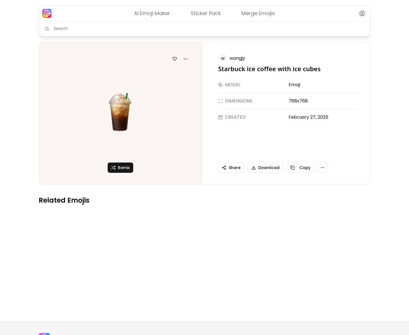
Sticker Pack (206, 13)
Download (265, 167)
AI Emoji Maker (152, 13)
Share (231, 167)
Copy (300, 167)
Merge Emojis (258, 13)
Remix (120, 167)
